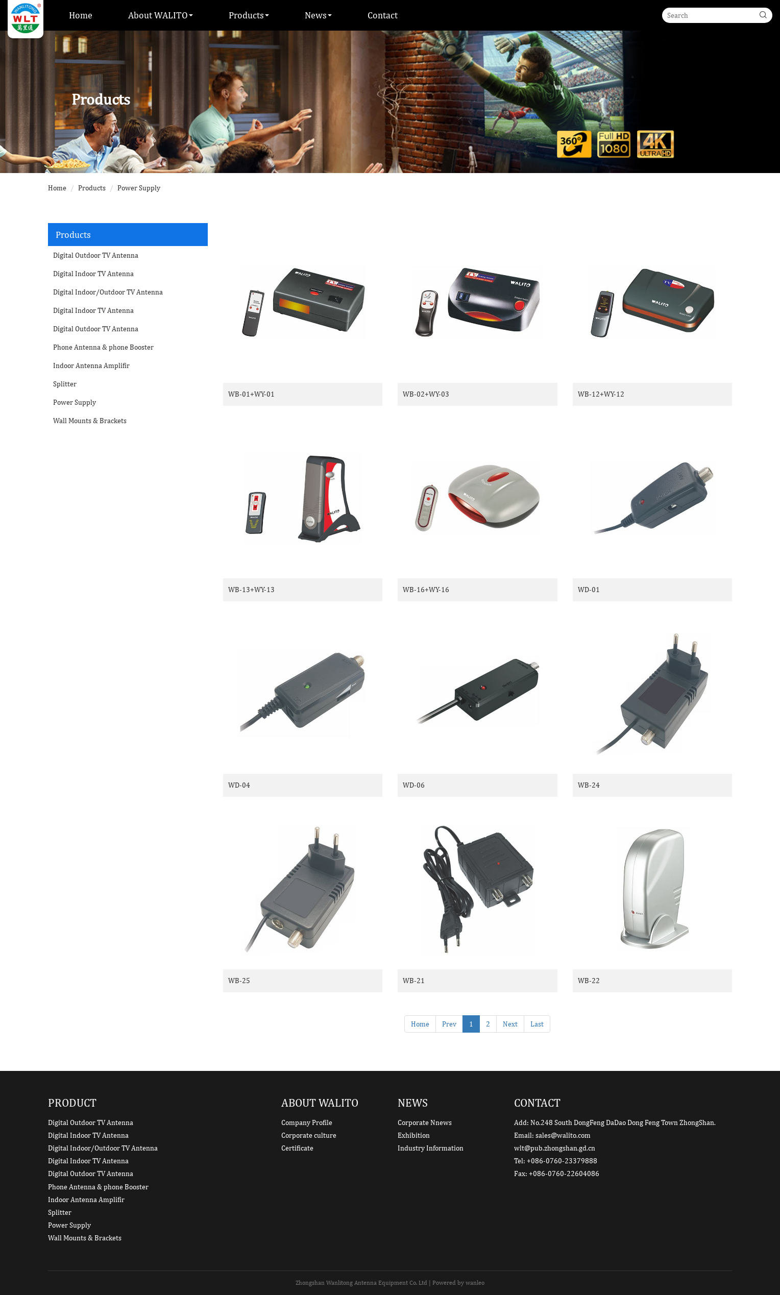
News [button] (318, 15)
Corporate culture (308, 1135)
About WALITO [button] (160, 15)
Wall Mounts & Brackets (90, 421)
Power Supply (138, 188)
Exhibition (414, 1135)
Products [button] (249, 15)
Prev (449, 1024)
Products (92, 188)
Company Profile (306, 1122)
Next (510, 1024)
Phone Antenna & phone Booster (103, 347)
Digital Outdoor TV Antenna (95, 255)
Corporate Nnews (425, 1122)
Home (80, 15)
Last (537, 1024)
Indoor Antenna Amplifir (91, 365)
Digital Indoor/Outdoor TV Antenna (108, 292)
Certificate (297, 1148)
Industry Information (431, 1148)
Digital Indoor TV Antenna (93, 274)
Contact (383, 15)
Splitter (65, 384)
